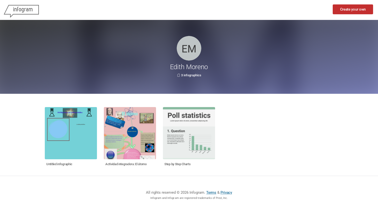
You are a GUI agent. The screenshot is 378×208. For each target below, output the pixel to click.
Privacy (226, 192)
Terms (211, 192)
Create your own (353, 9)
